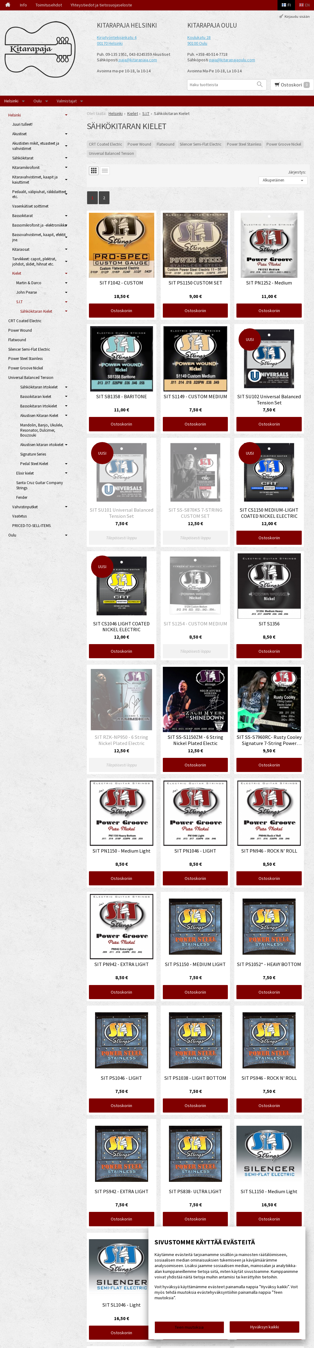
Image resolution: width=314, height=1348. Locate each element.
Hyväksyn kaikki (264, 1327)
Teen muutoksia (189, 1327)
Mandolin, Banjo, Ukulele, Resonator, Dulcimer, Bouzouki (41, 430)
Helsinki (11, 101)
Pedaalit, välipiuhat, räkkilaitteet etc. (39, 194)
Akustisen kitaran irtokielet (41, 444)
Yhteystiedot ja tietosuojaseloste (101, 5)
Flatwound (165, 144)
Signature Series (33, 454)
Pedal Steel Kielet (34, 463)
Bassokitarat (22, 215)
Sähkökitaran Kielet (36, 311)
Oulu (37, 101)
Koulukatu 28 (199, 37)
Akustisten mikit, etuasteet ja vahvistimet (35, 146)
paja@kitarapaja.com (138, 60)
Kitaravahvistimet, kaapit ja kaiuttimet (35, 179)
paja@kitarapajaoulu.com (232, 60)
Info (23, 5)
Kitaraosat (20, 249)
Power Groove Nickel (283, 144)
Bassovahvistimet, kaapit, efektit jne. (39, 237)
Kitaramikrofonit (26, 167)
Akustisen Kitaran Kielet (39, 415)
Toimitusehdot (49, 5)
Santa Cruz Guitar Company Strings (39, 485)
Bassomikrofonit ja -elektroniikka (39, 225)
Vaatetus (19, 516)
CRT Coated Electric (105, 144)
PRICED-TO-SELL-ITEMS (31, 525)
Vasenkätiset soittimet (30, 206)
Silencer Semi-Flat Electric (200, 144)
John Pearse (26, 292)
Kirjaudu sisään (297, 16)
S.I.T (19, 301)
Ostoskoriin (121, 310)
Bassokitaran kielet (35, 396)
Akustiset (19, 133)
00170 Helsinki (110, 43)
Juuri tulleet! (22, 124)
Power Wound (139, 144)
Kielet (16, 273)
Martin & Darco (28, 282)
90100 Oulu (197, 43)
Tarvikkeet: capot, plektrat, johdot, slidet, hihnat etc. (34, 261)
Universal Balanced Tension (111, 153)
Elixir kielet (25, 473)
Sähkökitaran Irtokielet (39, 387)
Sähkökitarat (22, 158)
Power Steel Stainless (244, 144)
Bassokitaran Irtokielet (38, 406)
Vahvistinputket (25, 507)
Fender (21, 497)
